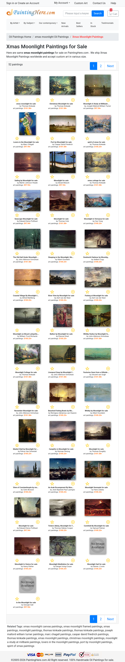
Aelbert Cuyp (99, 259)
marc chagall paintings (58, 634)
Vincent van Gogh (99, 375)
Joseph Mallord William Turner (99, 106)
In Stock (93, 24)
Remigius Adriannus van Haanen (63, 413)
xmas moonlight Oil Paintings (52, 36)
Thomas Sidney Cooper (63, 528)
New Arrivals (65, 24)
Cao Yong (99, 221)
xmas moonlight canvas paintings (42, 626)
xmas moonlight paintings (53, 638)
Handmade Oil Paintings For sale (30, 13)
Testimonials (107, 23)
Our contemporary (47, 23)
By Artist (14, 23)
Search (98, 13)
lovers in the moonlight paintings (60, 642)
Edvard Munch (63, 183)
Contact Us (99, 3)
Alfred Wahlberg (28, 298)
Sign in (10, 3)
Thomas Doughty (99, 451)
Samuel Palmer (99, 528)
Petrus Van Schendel (28, 451)
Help (113, 3)
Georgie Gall (28, 605)
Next (110, 66)
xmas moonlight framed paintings (82, 626)
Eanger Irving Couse (64, 566)
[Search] (77, 13)
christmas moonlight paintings (86, 638)
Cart (113, 13)
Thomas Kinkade (28, 106)
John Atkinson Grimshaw (29, 259)
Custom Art (81, 3)
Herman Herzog (63, 451)
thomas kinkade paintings (58, 630)
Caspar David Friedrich (64, 144)
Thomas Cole (63, 221)
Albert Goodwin (63, 259)
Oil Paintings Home (20, 36)
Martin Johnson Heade (28, 183)
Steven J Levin (98, 566)
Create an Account (28, 3)
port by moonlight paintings (96, 642)
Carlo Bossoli (28, 490)
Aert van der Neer (63, 298)
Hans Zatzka (99, 490)
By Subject (29, 23)
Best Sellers (79, 24)
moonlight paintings (30, 630)
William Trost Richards (28, 336)
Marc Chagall (28, 144)
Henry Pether (28, 566)
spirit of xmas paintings (20, 646)
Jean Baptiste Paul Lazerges (63, 490)
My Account (62, 2)
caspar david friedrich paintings (90, 634)
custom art (62, 56)
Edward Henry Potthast (28, 221)
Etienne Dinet (63, 336)
